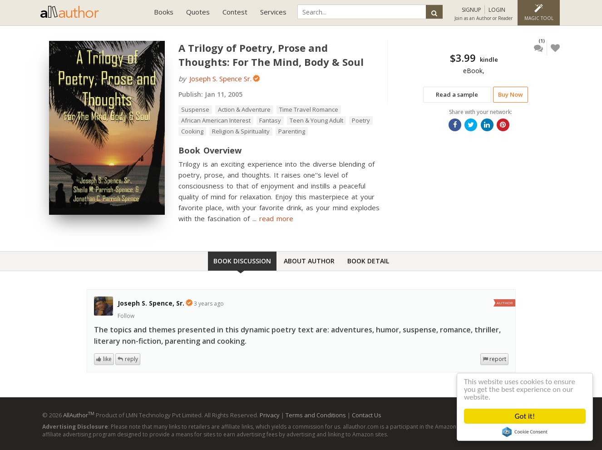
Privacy (270, 415)
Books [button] (163, 11)
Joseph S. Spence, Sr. (151, 303)
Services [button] (273, 11)
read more (276, 218)
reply (131, 359)
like (107, 359)
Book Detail (368, 261)
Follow (126, 316)
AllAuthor (78, 415)
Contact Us (366, 415)
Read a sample (457, 94)
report (497, 359)
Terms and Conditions (316, 415)
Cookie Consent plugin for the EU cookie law (525, 432)
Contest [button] (234, 11)
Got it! (525, 416)
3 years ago (209, 303)
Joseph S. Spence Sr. (220, 78)
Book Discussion (242, 261)
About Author (309, 261)
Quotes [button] (198, 11)
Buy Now (510, 94)
